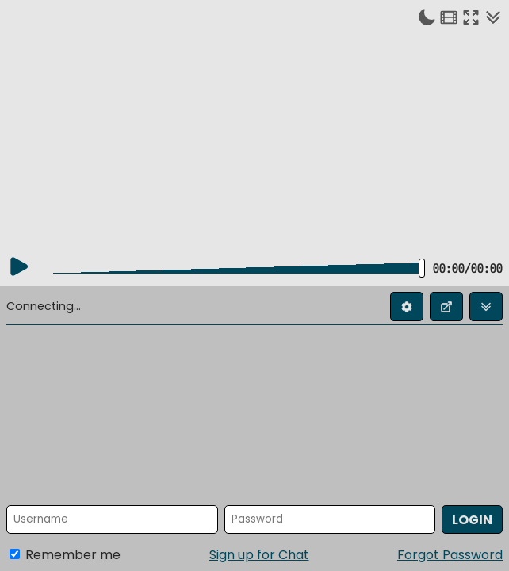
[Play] (19, 266)
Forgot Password (450, 555)
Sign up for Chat (259, 555)
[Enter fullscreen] (470, 16)
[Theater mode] (448, 16)
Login (472, 520)
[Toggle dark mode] (426, 16)
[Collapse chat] (493, 16)
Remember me (65, 555)
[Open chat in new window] (446, 306)
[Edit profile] (406, 306)
